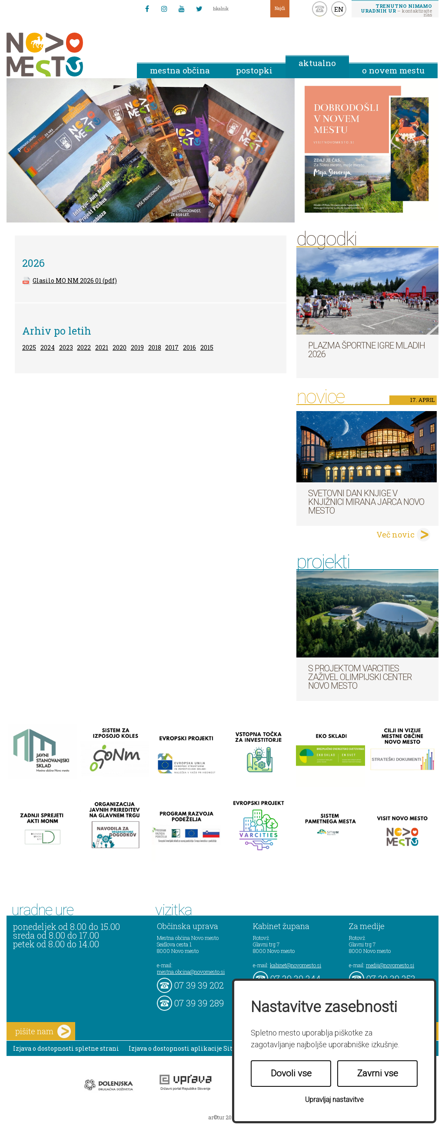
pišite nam (43, 1031)
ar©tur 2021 (222, 1117)
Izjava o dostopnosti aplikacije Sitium (187, 1048)
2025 (29, 347)
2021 (101, 347)
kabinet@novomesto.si (295, 965)
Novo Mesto (65, 54)
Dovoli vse (291, 1073)
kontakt (319, 9)
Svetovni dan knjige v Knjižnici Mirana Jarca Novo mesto (366, 502)
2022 (84, 347)
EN (339, 9)
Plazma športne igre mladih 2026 (366, 349)
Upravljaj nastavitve (334, 1099)
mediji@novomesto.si (390, 965)
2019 (137, 347)
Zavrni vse (377, 1073)
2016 (189, 347)
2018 (154, 347)
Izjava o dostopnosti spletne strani (66, 1048)
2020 (119, 347)
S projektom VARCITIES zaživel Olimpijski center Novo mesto (360, 677)
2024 (47, 347)
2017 (172, 347)
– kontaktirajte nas (396, 10)
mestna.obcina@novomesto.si (191, 971)
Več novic (395, 534)
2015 (206, 347)
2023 (66, 347)
